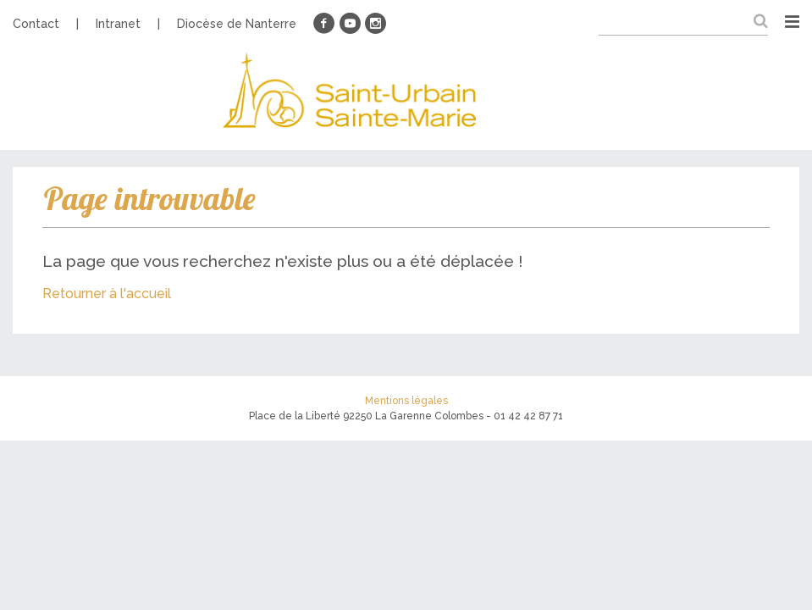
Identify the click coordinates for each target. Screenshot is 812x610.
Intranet (118, 23)
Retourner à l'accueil (106, 294)
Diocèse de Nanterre (236, 23)
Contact (36, 23)
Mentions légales (406, 401)
